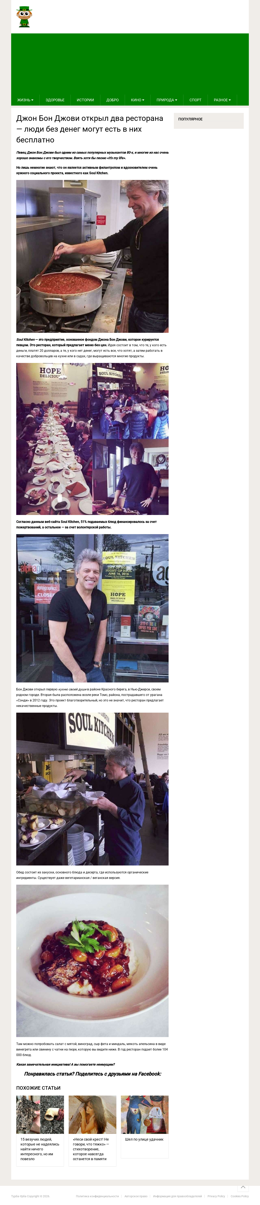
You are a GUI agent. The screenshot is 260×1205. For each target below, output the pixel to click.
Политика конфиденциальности (97, 1196)
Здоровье (55, 100)
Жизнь (23, 100)
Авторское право (136, 1196)
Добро (112, 100)
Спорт (196, 100)
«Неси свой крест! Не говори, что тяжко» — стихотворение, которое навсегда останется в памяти (91, 1149)
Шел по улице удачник (144, 1139)
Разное (221, 100)
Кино (136, 100)
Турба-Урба (18, 1196)
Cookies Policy (240, 1196)
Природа (165, 100)
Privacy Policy (216, 1196)
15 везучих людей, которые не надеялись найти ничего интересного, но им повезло (40, 1149)
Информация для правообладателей (177, 1196)
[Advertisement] (130, 64)
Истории (85, 100)
